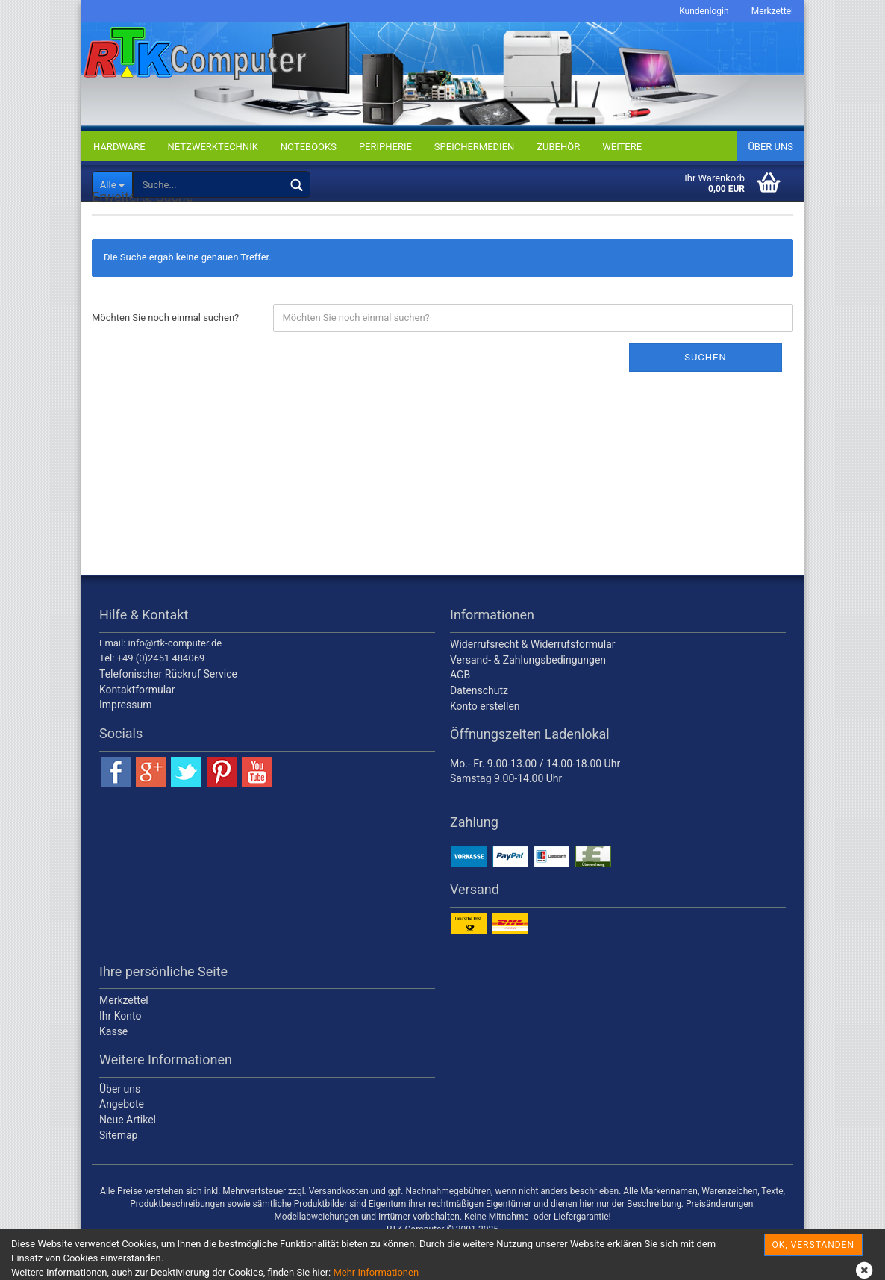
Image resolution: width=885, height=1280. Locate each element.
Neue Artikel (127, 1156)
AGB (460, 711)
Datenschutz (479, 726)
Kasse (113, 1067)
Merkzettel (772, 11)
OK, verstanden (813, 1245)
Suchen (705, 393)
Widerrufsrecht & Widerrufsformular (533, 681)
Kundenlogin (703, 11)
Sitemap (118, 1171)
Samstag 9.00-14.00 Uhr (506, 815)
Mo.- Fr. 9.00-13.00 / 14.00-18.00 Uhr (535, 799)
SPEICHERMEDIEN (474, 146)
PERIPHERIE (385, 146)
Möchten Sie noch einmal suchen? (165, 353)
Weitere (622, 146)
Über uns (770, 146)
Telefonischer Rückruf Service (168, 711)
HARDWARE (119, 146)
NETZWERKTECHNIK (213, 146)
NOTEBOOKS (309, 146)
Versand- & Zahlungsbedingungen (528, 696)
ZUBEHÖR (558, 146)
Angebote (121, 1140)
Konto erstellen (485, 742)
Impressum (125, 741)
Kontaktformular (137, 725)
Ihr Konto (120, 1052)
